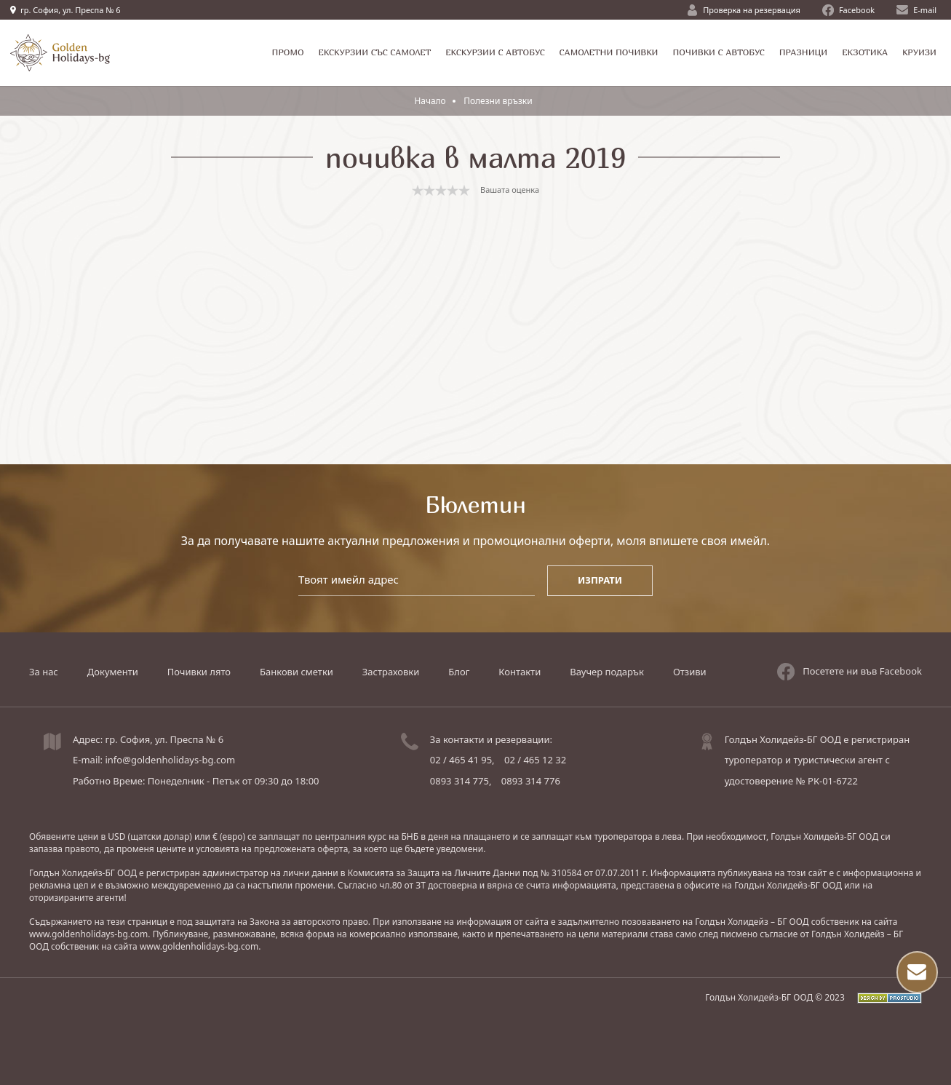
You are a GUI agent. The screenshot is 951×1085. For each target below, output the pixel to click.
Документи (112, 671)
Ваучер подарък (607, 671)
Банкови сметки (296, 671)
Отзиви (690, 671)
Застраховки (390, 671)
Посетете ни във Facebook (849, 671)
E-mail (916, 9)
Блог (458, 671)
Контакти (519, 671)
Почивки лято (199, 671)
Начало (430, 101)
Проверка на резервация (744, 10)
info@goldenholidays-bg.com (170, 759)
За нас (43, 671)
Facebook (848, 10)
